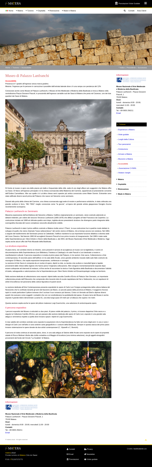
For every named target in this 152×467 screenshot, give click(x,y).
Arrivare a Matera (125, 154)
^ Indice (122, 68)
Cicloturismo (123, 149)
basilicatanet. (140, 449)
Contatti (131, 11)
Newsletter (89, 454)
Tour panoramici (124, 144)
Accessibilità (26, 68)
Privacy (88, 449)
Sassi (35, 455)
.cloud (10, 453)
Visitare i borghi (124, 173)
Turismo (16, 68)
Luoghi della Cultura (126, 139)
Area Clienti (141, 11)
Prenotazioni (73, 459)
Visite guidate (123, 135)
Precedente (131, 68)
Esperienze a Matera (126, 130)
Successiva (142, 68)
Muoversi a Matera (125, 159)
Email (7, 433)
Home (9, 11)
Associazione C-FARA (127, 168)
